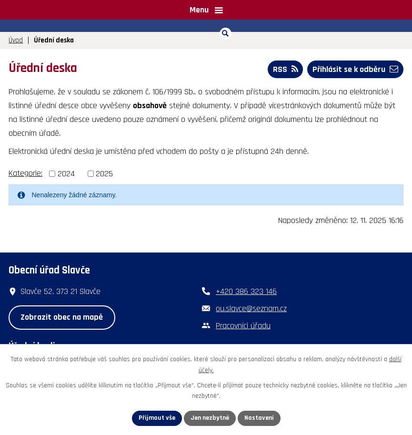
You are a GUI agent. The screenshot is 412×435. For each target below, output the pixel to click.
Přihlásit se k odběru (355, 69)
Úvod (16, 40)
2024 (66, 173)
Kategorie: (25, 173)
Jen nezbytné (210, 418)
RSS (285, 69)
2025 (104, 173)
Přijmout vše (157, 418)
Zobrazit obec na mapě (61, 317)
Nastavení (259, 418)
